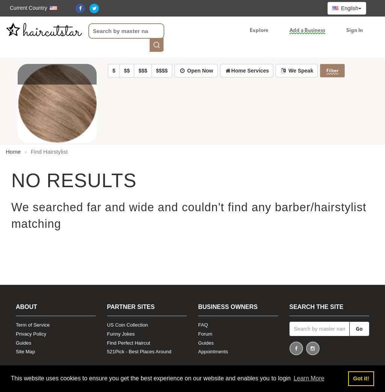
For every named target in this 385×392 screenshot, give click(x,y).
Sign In (354, 30)
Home (13, 151)
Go (359, 328)
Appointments (213, 351)
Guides (23, 343)
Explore (259, 30)
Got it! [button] (361, 378)
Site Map (25, 351)
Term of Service (33, 325)
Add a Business (307, 30)
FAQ (203, 325)
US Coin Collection (127, 325)
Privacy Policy (31, 334)
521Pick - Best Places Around (139, 351)
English (346, 8)
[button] (29, 8)
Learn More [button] (309, 378)
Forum (205, 334)
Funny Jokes (121, 334)
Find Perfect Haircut (128, 343)
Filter (332, 70)
